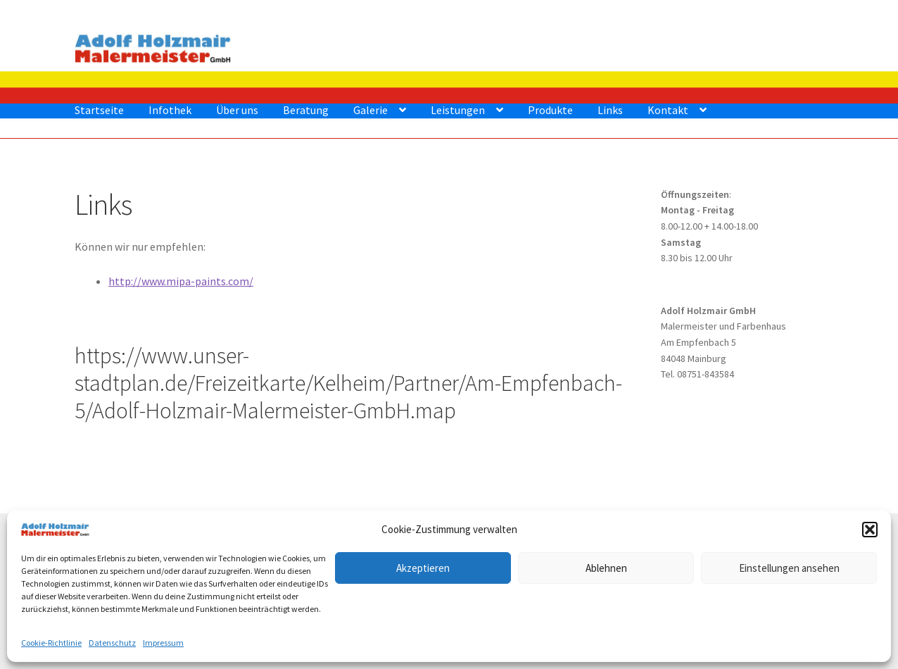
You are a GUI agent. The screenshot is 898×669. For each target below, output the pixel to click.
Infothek (169, 110)
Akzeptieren (423, 568)
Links (610, 110)
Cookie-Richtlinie (51, 642)
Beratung (306, 110)
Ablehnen (606, 568)
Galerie (370, 110)
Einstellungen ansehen (789, 568)
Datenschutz (112, 642)
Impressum (163, 642)
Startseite (99, 110)
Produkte (550, 110)
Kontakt (667, 110)
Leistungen (458, 110)
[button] (870, 530)
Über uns (237, 110)
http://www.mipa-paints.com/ (180, 281)
